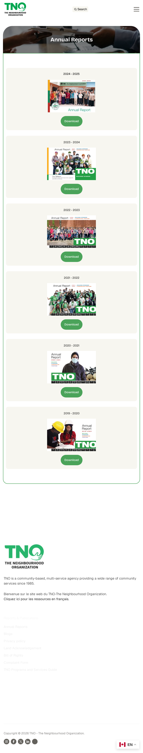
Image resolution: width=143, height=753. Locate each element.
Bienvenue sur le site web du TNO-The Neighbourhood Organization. (55, 598)
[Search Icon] (80, 9)
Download (71, 121)
